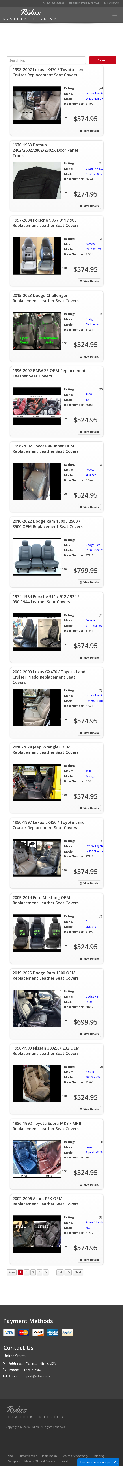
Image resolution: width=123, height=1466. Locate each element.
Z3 (87, 400)
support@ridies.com (85, 3)
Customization (27, 1456)
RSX (88, 1228)
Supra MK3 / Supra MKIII (100, 1152)
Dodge (90, 319)
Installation (49, 1456)
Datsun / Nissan (95, 168)
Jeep (88, 771)
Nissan (90, 1072)
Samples (14, 1461)
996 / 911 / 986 (95, 249)
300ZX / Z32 (93, 1077)
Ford (88, 921)
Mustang (91, 926)
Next (78, 1272)
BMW (89, 394)
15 (68, 1272)
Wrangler (91, 776)
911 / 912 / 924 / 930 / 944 (101, 625)
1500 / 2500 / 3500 (97, 550)
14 (60, 1272)
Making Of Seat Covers (39, 1461)
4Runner (91, 475)
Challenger (92, 324)
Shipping (98, 1456)
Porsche (91, 244)
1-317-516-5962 (54, 3)
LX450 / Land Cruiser (98, 851)
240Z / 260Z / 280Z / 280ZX (102, 174)
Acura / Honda (95, 1222)
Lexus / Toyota (95, 93)
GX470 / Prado (95, 701)
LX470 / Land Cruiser (98, 99)
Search (64, 1461)
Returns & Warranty (75, 1456)
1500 (89, 1002)
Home (10, 1456)
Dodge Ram (93, 545)
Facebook (112, 3)
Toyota (90, 470)
